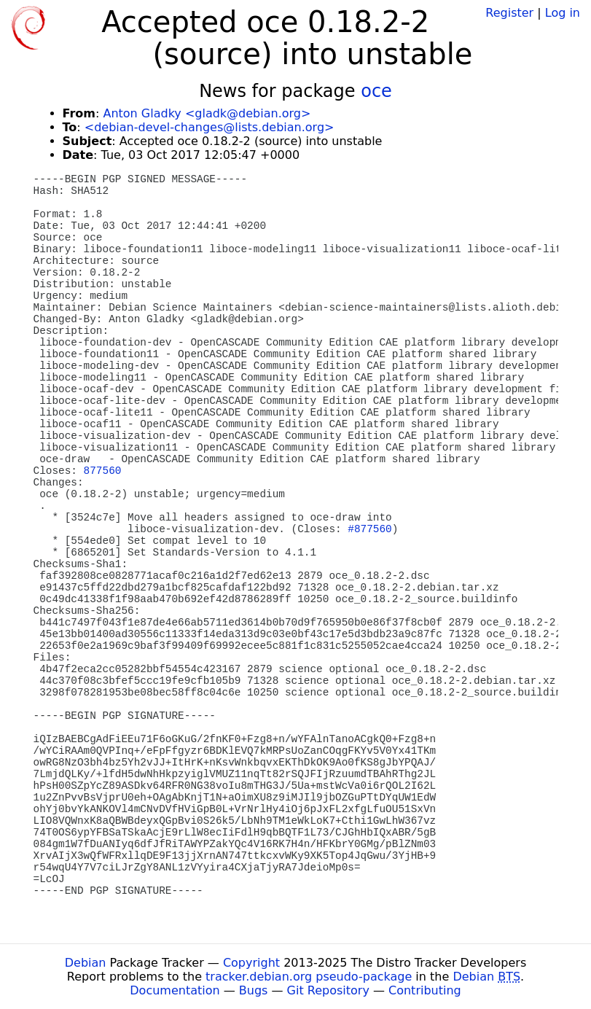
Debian (85, 963)
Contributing (424, 990)
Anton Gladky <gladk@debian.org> (206, 113)
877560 (103, 471)
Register (509, 13)
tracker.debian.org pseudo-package (309, 976)
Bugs (253, 990)
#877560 (369, 529)
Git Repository (328, 990)
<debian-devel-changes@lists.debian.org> (209, 127)
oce (376, 91)
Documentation (174, 990)
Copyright (251, 963)
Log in (562, 13)
